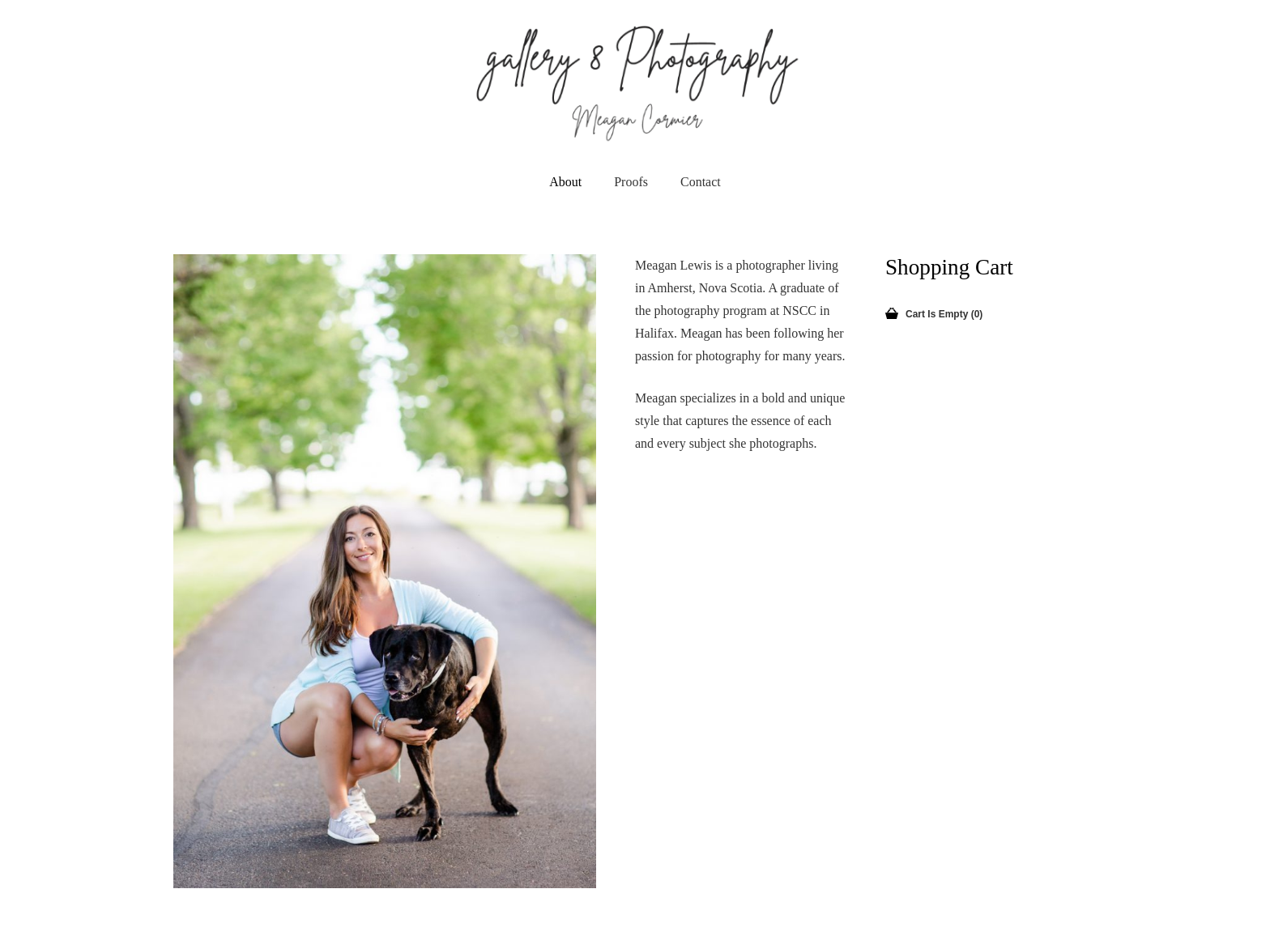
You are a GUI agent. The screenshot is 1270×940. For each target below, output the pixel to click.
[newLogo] (635, 81)
